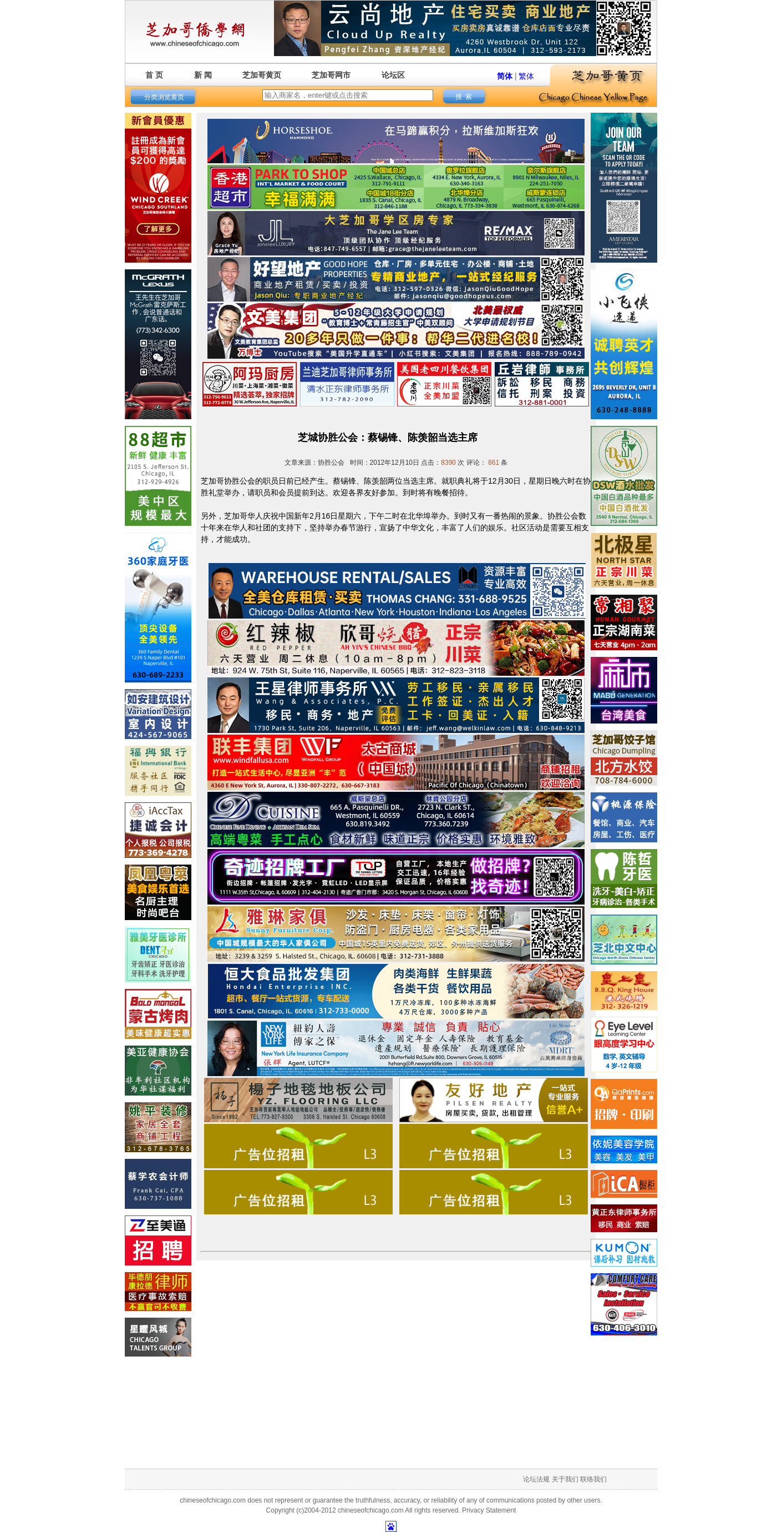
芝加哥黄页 (261, 75)
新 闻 (203, 75)
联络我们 (593, 1479)
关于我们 (565, 1479)
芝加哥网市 (331, 75)
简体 (504, 76)
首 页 (154, 75)
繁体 (526, 76)
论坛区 (393, 75)
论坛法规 (536, 1479)
